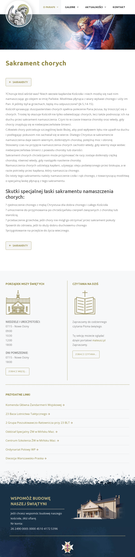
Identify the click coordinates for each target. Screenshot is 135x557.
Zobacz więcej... (17, 371)
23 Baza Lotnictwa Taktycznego (26, 414)
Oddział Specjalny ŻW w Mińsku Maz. (30, 432)
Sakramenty (20, 82)
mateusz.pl (98, 340)
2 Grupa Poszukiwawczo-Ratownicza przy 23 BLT (38, 423)
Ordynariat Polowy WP (20, 449)
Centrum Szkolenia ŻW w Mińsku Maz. (31, 440)
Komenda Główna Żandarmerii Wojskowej (34, 405)
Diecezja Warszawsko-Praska (25, 458)
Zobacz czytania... (86, 354)
